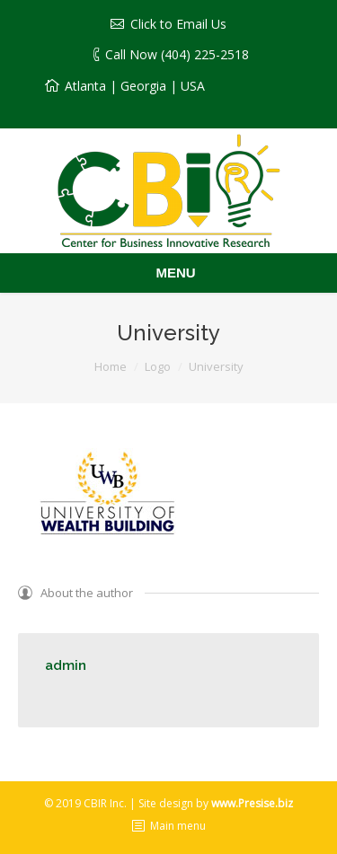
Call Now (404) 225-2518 (177, 54)
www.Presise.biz (252, 803)
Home (110, 366)
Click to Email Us (178, 23)
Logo (158, 366)
